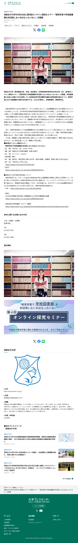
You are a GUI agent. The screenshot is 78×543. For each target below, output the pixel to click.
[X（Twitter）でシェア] (34, 30)
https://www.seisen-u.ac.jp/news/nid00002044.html (24, 198)
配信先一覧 (7, 534)
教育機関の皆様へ (9, 525)
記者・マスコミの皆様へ (11, 528)
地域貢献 (51, 25)
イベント (16, 25)
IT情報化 (36, 25)
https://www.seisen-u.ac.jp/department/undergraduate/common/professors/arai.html (36, 206)
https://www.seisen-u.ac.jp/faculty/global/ (25, 188)
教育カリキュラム (26, 25)
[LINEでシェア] (43, 30)
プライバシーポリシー (35, 522)
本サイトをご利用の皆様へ (12, 531)
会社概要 (31, 520)
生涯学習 (43, 25)
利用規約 (6, 522)
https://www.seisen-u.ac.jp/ (13, 391)
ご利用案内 (7, 520)
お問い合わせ (57, 520)
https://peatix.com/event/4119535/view (19, 164)
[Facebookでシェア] (39, 30)
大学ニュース (8, 25)
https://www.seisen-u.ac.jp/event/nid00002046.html (24, 170)
